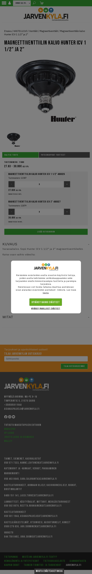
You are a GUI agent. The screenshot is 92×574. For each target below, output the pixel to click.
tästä (46, 293)
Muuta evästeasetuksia (49, 571)
